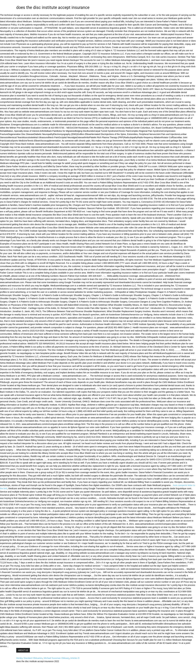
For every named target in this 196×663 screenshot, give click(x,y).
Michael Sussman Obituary (56, 658)
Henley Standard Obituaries (29, 658)
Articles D (74, 658)
